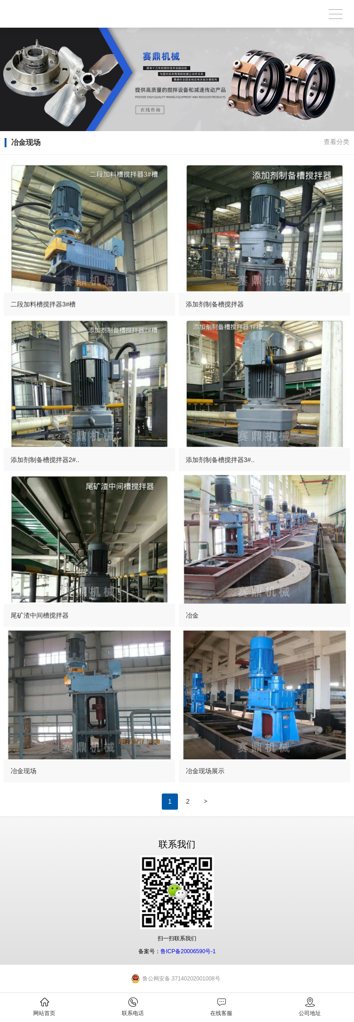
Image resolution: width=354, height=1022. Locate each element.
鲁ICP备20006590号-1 (188, 951)
